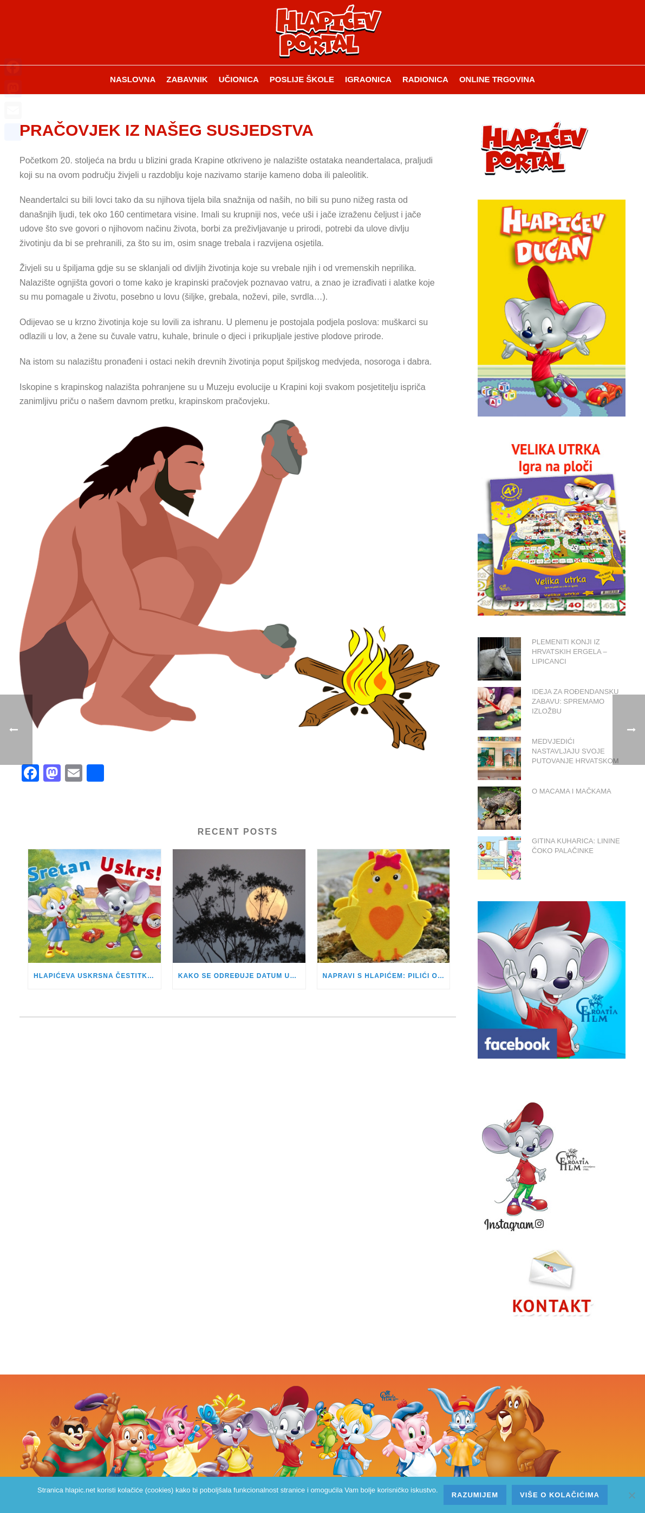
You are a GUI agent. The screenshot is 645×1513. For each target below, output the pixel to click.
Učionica (239, 79)
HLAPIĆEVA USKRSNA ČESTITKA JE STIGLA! (97, 976)
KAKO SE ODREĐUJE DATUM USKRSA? (241, 976)
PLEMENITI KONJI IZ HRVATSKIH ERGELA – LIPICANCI (569, 651)
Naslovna (132, 79)
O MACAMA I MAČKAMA (571, 791)
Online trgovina (497, 79)
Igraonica (368, 79)
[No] (631, 1495)
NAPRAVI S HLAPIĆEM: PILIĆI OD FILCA (386, 976)
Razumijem (475, 1495)
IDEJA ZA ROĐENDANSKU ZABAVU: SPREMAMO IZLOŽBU (575, 701)
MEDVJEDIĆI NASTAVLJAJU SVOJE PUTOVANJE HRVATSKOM (575, 751)
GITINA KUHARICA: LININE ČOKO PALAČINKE (576, 846)
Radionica (425, 79)
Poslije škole (302, 79)
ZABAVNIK (186, 79)
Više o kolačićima (560, 1495)
